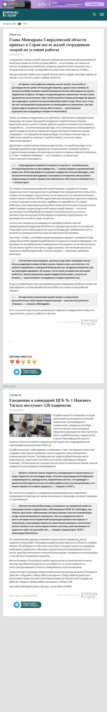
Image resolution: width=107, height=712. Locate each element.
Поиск (94, 14)
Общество (15, 34)
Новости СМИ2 (9, 386)
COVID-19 (15, 395)
